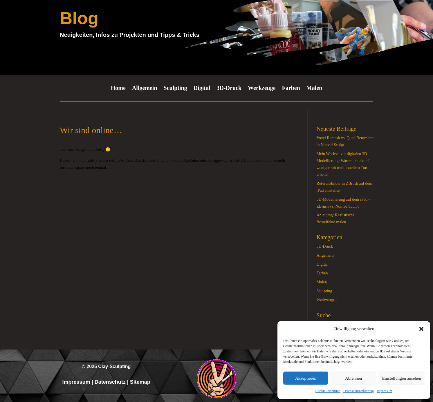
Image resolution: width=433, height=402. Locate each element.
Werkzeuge (262, 88)
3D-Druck (229, 88)
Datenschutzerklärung (358, 391)
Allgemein (144, 88)
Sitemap (140, 382)
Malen (314, 88)
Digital (202, 88)
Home (118, 88)
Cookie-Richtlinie (327, 391)
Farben (291, 88)
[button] (421, 329)
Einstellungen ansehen (401, 378)
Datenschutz (110, 382)
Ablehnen (353, 378)
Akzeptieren (305, 378)
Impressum (384, 391)
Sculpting (175, 88)
